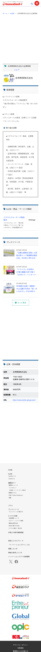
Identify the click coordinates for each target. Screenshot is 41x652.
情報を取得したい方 (15, 553)
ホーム (5, 13)
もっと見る (21, 303)
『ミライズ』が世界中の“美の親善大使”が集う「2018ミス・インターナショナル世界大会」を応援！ (26, 272)
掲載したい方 (12, 549)
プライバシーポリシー (20, 645)
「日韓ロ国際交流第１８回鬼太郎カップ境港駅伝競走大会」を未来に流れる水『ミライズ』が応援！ (26, 255)
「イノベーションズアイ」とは (19, 545)
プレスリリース (13, 509)
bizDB (12, 13)
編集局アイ (12, 483)
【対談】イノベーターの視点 (17, 490)
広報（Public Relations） (16, 495)
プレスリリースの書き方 (16, 512)
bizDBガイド (12, 476)
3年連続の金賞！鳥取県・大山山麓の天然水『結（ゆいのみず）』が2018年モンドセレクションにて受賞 (26, 289)
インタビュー (13, 488)
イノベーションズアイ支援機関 (19, 556)
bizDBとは (12, 479)
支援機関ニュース (14, 518)
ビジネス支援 (12, 516)
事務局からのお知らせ (20, 651)
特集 (10, 498)
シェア (16, 70)
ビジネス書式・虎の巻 (15, 528)
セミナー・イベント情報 (16, 521)
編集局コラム (13, 493)
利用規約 (20, 648)
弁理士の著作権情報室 (16, 532)
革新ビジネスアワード (16, 541)
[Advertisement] (20, 37)
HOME (10, 470)
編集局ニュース (13, 485)
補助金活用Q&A (13, 523)
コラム (10, 505)
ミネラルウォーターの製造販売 (13, 218)
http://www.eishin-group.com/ (24, 400)
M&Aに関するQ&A (14, 526)
